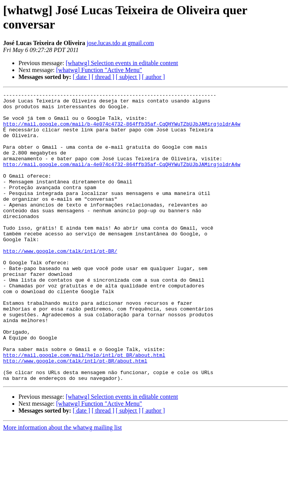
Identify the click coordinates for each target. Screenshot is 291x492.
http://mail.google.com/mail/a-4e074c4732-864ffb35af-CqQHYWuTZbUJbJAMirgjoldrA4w (121, 179)
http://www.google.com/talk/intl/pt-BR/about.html (75, 414)
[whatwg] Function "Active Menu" (99, 70)
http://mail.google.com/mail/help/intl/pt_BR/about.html (84, 408)
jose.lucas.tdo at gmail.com (120, 43)
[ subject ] (128, 77)
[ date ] (81, 77)
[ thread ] (103, 77)
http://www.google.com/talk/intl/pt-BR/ (60, 283)
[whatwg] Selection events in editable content (122, 63)
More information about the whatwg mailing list (62, 485)
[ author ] (153, 77)
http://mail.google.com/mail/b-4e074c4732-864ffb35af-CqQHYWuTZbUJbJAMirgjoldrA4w (121, 130)
